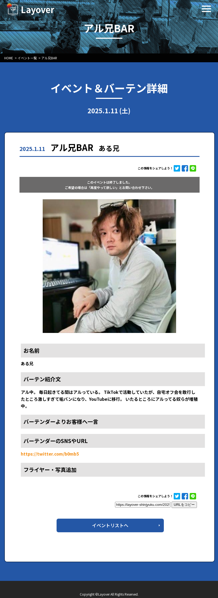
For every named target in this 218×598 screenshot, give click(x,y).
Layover (37, 9)
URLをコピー (184, 505)
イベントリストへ (110, 525)
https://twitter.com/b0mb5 (50, 454)
